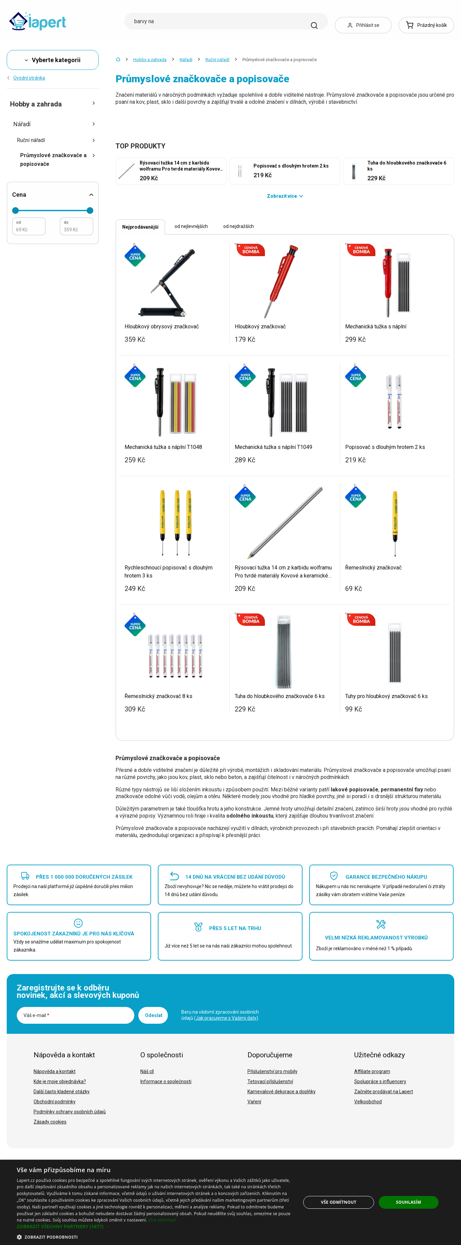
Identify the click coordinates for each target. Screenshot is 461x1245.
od (18, 222)
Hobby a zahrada (150, 59)
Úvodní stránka (26, 78)
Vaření (254, 1101)
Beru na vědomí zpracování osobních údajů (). (220, 1015)
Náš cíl (147, 1071)
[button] (154, 1227)
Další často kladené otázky (62, 1091)
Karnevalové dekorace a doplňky (281, 1091)
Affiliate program (372, 1071)
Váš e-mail (36, 1015)
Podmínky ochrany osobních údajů (70, 1111)
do (66, 222)
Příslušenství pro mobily (272, 1071)
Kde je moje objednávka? (60, 1081)
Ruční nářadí (217, 59)
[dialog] (230, 1202)
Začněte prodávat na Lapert (383, 1091)
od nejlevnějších (191, 226)
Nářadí (186, 59)
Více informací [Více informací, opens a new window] (162, 1220)
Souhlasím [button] (408, 1202)
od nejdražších (238, 226)
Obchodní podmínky (55, 1101)
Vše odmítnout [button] (338, 1202)
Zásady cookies (50, 1121)
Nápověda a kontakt (55, 1071)
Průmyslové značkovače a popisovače (57, 159)
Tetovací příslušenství (270, 1081)
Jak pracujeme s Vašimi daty (226, 1018)
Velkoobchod (368, 1101)
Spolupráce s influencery (380, 1081)
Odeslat (154, 1015)
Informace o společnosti (165, 1081)
